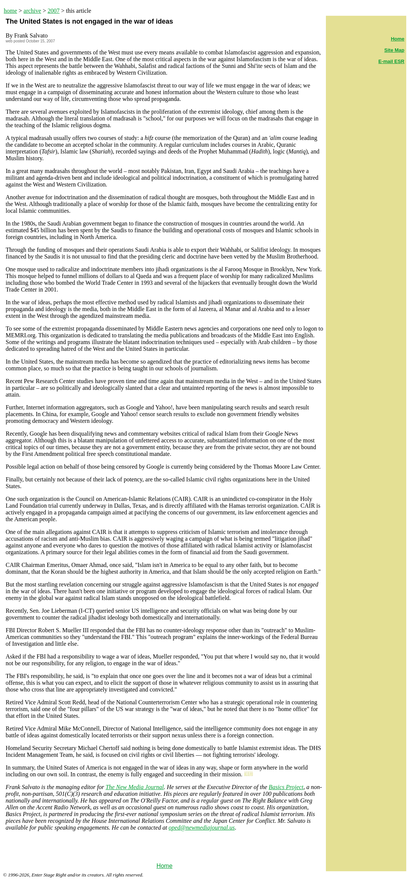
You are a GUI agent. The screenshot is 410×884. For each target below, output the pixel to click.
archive (32, 11)
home (10, 11)
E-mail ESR (391, 61)
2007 (54, 11)
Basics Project (286, 787)
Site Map (394, 50)
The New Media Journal (135, 787)
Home (165, 866)
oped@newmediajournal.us (202, 827)
